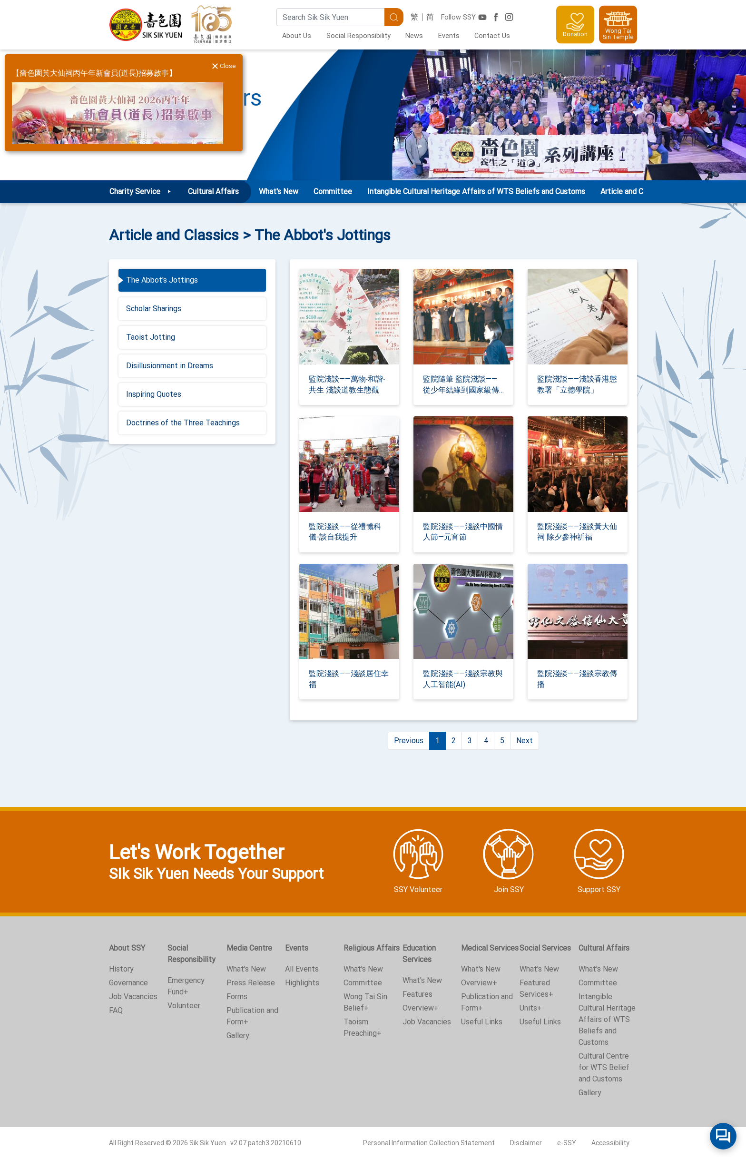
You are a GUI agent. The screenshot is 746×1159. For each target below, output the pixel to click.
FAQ (116, 1010)
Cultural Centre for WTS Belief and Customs (604, 1067)
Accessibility (610, 1143)
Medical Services (490, 948)
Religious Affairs (372, 948)
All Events (302, 968)
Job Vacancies (133, 996)
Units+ (531, 1007)
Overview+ (420, 1007)
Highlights (302, 982)
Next (524, 740)
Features (417, 994)
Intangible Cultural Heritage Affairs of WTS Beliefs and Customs (476, 191)
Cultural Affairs (604, 948)
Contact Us (492, 36)
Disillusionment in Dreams (169, 365)
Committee (333, 191)
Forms (236, 996)
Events (449, 36)
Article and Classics (633, 191)
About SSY (127, 948)
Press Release (250, 982)
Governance (128, 982)
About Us (296, 36)
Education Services (419, 953)
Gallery (237, 1035)
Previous (408, 740)
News (414, 36)
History (121, 968)
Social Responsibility (358, 36)
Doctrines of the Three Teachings (183, 422)
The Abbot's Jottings (162, 280)
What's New (278, 191)
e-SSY (566, 1143)
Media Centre (249, 948)
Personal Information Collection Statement (429, 1143)
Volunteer (183, 1005)
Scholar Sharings (153, 308)
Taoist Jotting (150, 337)
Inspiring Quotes (153, 394)
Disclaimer (526, 1143)
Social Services (545, 948)
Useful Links (481, 1021)
